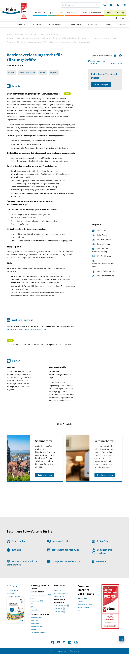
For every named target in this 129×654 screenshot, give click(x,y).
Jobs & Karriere (83, 607)
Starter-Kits (16, 541)
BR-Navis (99, 561)
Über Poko (119, 18)
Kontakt (122, 24)
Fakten (42, 72)
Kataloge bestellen (13, 596)
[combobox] (80, 5)
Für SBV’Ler (34, 624)
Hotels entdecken (105, 475)
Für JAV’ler (34, 621)
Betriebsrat (40, 12)
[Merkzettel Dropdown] (111, 5)
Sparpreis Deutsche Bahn (64, 561)
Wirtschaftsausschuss (91, 12)
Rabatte (14, 549)
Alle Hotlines (82, 598)
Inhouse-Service (55, 24)
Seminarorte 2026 (37, 601)
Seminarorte (75, 24)
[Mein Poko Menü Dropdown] (118, 5)
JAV (51, 12)
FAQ (79, 610)
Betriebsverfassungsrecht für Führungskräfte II (27, 329)
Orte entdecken (45, 475)
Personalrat (72, 12)
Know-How (93, 24)
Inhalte (11, 72)
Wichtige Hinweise (27, 72)
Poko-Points (101, 541)
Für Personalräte (36, 627)
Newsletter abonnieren (86, 604)
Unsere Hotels (59, 596)
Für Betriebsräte (36, 618)
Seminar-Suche (12, 590)
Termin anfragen (101, 84)
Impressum (61, 651)
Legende (53, 72)
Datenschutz (74, 651)
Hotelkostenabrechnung (63, 549)
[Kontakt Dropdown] (105, 5)
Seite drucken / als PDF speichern (96, 62)
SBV (60, 12)
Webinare (37, 24)
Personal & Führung (115, 12)
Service (108, 24)
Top (121, 639)
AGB (52, 651)
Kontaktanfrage (116, 62)
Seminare (21, 24)
